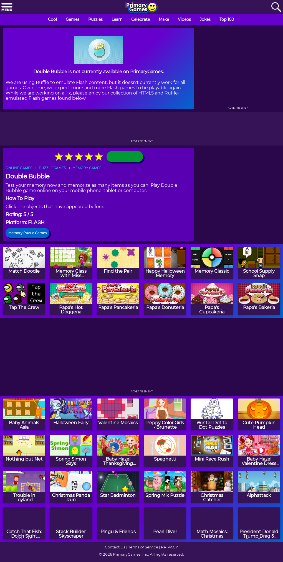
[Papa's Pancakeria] (118, 299)
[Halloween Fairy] (71, 414)
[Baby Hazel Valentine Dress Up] (259, 451)
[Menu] (7, 7)
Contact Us (115, 547)
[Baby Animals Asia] (24, 414)
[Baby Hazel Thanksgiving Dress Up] (118, 451)
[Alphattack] (259, 487)
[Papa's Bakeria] (259, 299)
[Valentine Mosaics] (118, 414)
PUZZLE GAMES (52, 168)
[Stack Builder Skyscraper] (71, 523)
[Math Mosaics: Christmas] (212, 523)
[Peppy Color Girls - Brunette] (165, 414)
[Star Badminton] (118, 487)
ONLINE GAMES (19, 168)
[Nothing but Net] (24, 451)
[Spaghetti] (165, 451)
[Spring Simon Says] (71, 451)
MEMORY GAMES (86, 168)
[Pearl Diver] (165, 523)
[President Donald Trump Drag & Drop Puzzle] (259, 523)
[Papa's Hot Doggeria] (71, 299)
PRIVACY (169, 547)
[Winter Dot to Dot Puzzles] (212, 414)
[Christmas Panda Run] (71, 487)
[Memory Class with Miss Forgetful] (71, 263)
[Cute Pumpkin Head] (259, 414)
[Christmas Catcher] (212, 487)
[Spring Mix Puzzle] (165, 487)
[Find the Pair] (118, 263)
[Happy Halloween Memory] (165, 263)
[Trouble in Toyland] (24, 487)
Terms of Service (143, 547)
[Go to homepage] (141, 7)
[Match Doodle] (24, 263)
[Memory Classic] (212, 263)
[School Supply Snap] (259, 263)
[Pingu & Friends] (118, 523)
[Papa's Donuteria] (165, 299)
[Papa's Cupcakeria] (212, 299)
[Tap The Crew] (24, 299)
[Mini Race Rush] (212, 451)
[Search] (276, 7)
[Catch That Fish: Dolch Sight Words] (24, 523)
